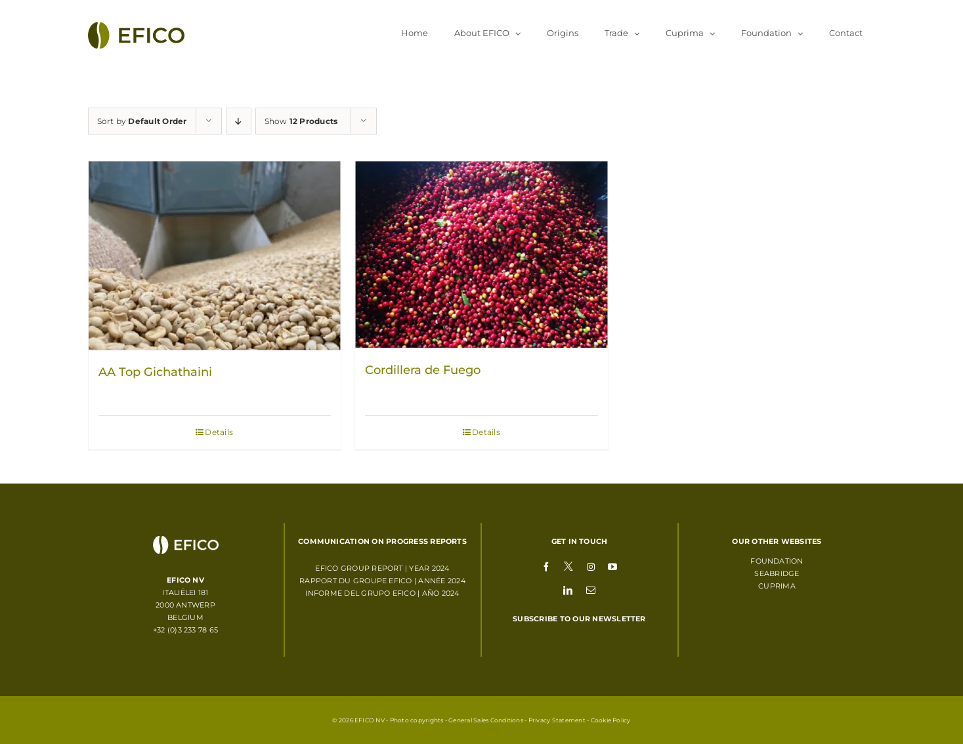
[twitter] (568, 565)
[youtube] (612, 566)
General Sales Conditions (485, 720)
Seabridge (776, 573)
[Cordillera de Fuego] (481, 254)
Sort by (142, 121)
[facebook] (546, 566)
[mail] (590, 590)
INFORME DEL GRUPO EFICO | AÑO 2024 (382, 593)
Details (219, 432)
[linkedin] (567, 590)
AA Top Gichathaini (155, 372)
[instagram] (591, 566)
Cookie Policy (611, 720)
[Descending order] (238, 121)
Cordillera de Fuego (423, 370)
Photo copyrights (417, 720)
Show (301, 121)
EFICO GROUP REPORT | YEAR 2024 (382, 568)
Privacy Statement (557, 720)
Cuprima (777, 585)
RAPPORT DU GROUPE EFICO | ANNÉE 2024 (382, 580)
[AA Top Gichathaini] (215, 255)
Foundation (776, 561)
